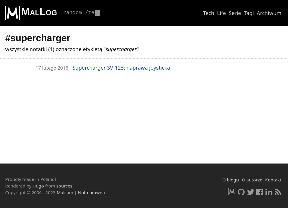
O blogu (230, 180)
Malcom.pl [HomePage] (231, 191)
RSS (278, 191)
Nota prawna (91, 192)
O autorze (252, 180)
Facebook (259, 191)
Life (221, 13)
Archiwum (269, 13)
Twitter (250, 191)
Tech (208, 13)
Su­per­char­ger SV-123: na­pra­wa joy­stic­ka (121, 67)
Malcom (65, 192)
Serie (235, 13)
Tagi (249, 13)
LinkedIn (268, 191)
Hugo (38, 186)
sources (64, 186)
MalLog (39, 12)
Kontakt (273, 180)
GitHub (241, 191)
